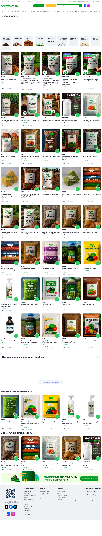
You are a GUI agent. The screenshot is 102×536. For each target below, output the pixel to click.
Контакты (39, 1)
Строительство (27, 527)
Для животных (84, 11)
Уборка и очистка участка (46, 510)
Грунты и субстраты (7, 11)
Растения (32, 11)
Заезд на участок (44, 512)
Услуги (13, 1)
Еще (98, 370)
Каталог (21, 6)
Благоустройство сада (29, 512)
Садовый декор (74, 11)
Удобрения (17, 11)
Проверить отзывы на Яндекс (51, 396)
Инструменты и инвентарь (61, 11)
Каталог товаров (6, 1)
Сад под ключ (43, 514)
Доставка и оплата (21, 1)
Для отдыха (93, 11)
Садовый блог (31, 1)
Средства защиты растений (44, 11)
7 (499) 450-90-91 (95, 1)
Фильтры (5, 49)
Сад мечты (25, 11)
